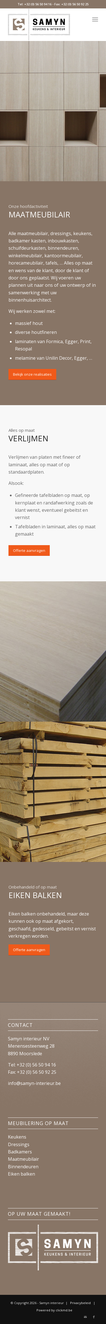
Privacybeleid (80, 1303)
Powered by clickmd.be (54, 1310)
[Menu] (95, 19)
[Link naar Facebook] (94, 1317)
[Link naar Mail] (85, 1317)
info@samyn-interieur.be (34, 1083)
